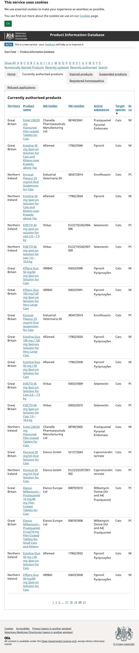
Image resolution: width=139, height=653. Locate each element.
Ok (8, 23)
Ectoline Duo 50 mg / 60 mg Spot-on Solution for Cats (31, 369)
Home (11, 74)
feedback (50, 44)
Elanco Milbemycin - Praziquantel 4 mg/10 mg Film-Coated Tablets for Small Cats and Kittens (31, 533)
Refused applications (21, 87)
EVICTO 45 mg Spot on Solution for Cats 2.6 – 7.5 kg (31, 391)
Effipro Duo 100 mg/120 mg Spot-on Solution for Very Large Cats (31, 299)
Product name (28, 108)
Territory (14, 106)
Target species (120, 108)
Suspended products (113, 74)
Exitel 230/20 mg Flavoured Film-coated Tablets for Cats (31, 129)
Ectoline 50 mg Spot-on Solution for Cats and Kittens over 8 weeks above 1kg (31, 157)
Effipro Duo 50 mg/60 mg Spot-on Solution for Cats (31, 275)
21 (84, 602)
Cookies (85, 16)
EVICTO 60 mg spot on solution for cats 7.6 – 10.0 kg (31, 254)
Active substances (101, 108)
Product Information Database (77, 35)
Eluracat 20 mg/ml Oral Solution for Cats (31, 457)
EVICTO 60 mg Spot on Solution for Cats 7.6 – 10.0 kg (31, 412)
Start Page (10, 51)
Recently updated (57, 67)
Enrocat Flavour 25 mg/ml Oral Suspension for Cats (31, 182)
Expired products (81, 74)
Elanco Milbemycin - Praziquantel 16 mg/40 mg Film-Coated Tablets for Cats (31, 501)
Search (102, 67)
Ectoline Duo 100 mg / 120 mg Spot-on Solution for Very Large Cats (31, 346)
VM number (76, 106)
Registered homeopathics (87, 81)
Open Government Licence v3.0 (58, 641)
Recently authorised (83, 67)
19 (75, 602)
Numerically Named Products (24, 67)
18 (71, 602)
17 (66, 602)
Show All (10, 63)
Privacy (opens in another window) (51, 628)
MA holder (50, 106)
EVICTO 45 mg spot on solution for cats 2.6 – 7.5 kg (31, 232)
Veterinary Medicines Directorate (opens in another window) (38, 632)
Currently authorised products (42, 74)
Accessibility (23, 628)
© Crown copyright (124, 644)
